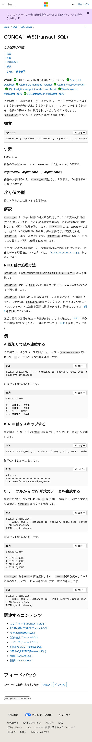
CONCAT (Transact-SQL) (65, 252)
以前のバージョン (32, 722)
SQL (15, 26)
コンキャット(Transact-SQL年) (28, 623)
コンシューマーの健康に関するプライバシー (50, 727)
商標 (22, 732)
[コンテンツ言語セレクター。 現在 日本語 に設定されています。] (13, 714)
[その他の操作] (85, 26)
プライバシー (13, 727)
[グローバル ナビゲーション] (3, 4)
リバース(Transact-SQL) (24, 642)
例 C (62, 323)
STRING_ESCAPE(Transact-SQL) (28, 651)
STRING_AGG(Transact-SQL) (26, 646)
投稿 (60, 722)
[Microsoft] (46, 4)
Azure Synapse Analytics (71, 84)
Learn (7, 26)
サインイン (83, 4)
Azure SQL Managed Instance (35, 84)
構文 (9, 53)
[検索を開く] (73, 4)
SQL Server (26, 26)
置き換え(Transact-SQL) (24, 637)
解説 (9, 66)
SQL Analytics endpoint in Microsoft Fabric (32, 89)
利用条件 (11, 732)
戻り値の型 (12, 62)
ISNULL (77, 318)
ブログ (48, 722)
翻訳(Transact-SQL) (21, 660)
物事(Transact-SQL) (21, 655)
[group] (46, 139)
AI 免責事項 (13, 722)
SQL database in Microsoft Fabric (46, 93)
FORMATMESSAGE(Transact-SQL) (29, 628)
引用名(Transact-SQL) (22, 632)
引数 (9, 57)
